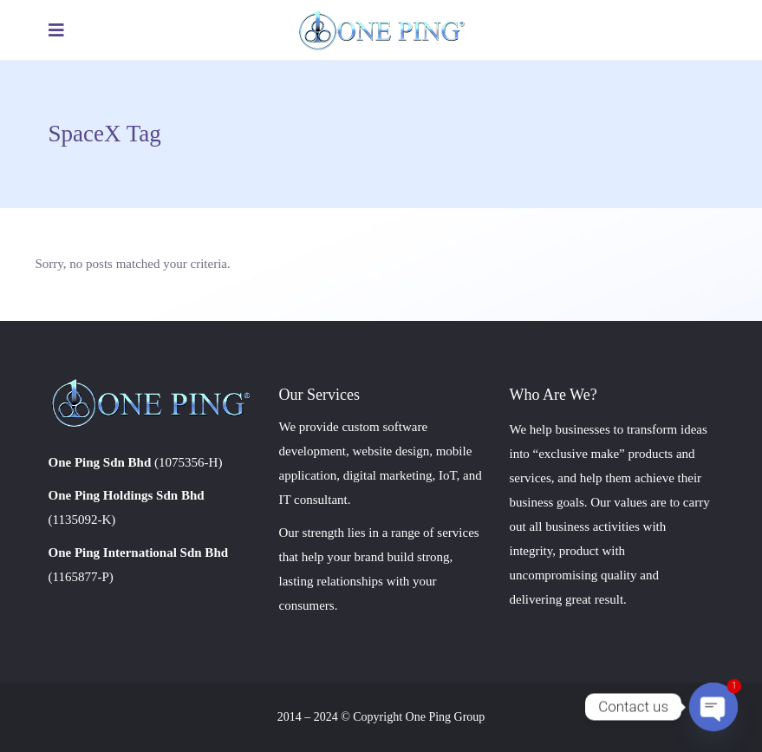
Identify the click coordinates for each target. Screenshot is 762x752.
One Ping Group (445, 716)
